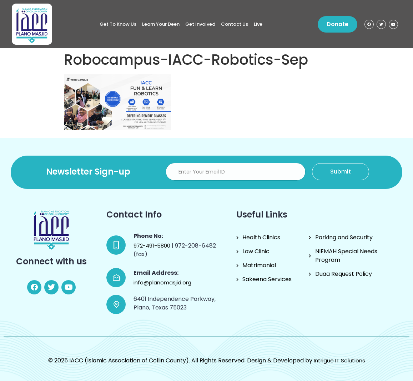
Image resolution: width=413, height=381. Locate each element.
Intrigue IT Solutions (339, 360)
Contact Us (234, 24)
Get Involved (200, 24)
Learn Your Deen (161, 24)
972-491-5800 (153, 245)
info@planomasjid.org (162, 282)
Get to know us (118, 24)
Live (258, 24)
